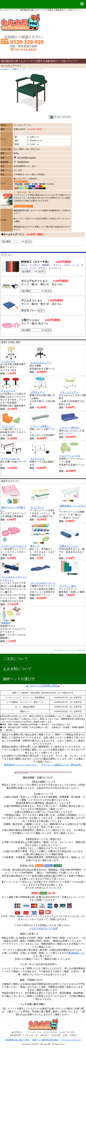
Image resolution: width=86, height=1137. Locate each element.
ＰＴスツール (8, 391)
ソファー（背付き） (70, 428)
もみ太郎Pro (4, 69)
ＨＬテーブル (37, 459)
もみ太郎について (17, 669)
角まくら (35, 546)
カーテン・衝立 (68, 586)
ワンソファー (8, 426)
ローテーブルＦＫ (10, 459)
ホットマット (37, 507)
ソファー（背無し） (40, 426)
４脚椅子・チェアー (19, 69)
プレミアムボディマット (43, 583)
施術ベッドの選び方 (19, 679)
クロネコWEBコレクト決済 (43, 928)
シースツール (8, 361)
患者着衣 (5, 623)
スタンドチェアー (69, 392)
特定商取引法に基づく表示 (17, 1040)
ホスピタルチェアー (40, 363)
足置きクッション (69, 546)
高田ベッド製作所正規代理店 (45, 1040)
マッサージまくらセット (14, 546)
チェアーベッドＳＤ (70, 456)
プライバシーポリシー (71, 1040)
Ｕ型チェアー (37, 392)
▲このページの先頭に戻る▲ (43, 685)
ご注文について (15, 659)
